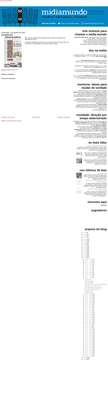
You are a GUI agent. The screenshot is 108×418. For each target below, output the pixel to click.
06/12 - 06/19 (88, 319)
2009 (84, 359)
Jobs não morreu (89, 281)
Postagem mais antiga (63, 117)
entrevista (101, 65)
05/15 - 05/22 (88, 326)
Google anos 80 (102, 151)
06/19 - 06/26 (88, 317)
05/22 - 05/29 (88, 324)
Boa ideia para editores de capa (93, 287)
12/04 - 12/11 (88, 264)
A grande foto (7, 35)
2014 (84, 252)
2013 (84, 254)
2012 (84, 256)
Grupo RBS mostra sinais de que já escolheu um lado (97, 189)
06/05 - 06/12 (88, 321)
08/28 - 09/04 (88, 301)
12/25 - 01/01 (88, 259)
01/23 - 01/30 (88, 351)
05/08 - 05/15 (88, 327)
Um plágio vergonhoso (101, 158)
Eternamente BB (102, 173)
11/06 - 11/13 (88, 271)
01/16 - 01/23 (88, 352)
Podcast (79, 60)
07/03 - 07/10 (88, 314)
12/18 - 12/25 (88, 261)
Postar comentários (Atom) (13, 120)
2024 (84, 236)
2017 (84, 247)
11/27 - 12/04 (88, 266)
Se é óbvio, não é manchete (92, 286)
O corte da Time (89, 291)
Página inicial (36, 117)
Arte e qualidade (89, 282)
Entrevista (76, 75)
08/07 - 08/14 (88, 306)
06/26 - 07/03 (88, 316)
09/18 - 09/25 (88, 296)
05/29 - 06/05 (88, 322)
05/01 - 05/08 (88, 329)
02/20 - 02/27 (88, 346)
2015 (84, 251)
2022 (84, 239)
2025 (84, 234)
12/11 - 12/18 (88, 262)
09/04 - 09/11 (88, 299)
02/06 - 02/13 (88, 347)
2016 (84, 249)
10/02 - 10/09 (88, 277)
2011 (84, 257)
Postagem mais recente (8, 117)
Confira (105, 45)
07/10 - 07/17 (88, 312)
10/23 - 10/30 (88, 272)
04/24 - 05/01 (88, 331)
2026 (84, 232)
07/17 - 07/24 (88, 311)
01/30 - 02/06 (88, 349)
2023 (84, 237)
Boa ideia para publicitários (92, 289)
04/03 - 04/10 (88, 336)
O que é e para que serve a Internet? (97, 145)
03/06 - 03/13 (88, 342)
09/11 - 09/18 (88, 297)
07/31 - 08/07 (88, 307)
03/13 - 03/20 (88, 341)
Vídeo (75, 70)
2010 (84, 357)
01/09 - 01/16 (88, 354)
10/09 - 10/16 (88, 276)
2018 (84, 246)
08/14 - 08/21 (88, 304)
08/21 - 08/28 (88, 302)
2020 (84, 242)
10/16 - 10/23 (88, 274)
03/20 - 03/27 (88, 339)
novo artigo (89, 56)
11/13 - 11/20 (88, 269)
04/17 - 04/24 (88, 332)
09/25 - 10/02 (88, 294)
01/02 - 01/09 (88, 356)
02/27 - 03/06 (88, 344)
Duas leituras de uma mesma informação (96, 284)
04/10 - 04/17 (88, 334)
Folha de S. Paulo (11, 70)
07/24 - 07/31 (88, 309)
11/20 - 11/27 (88, 267)
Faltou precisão (89, 292)
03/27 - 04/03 (88, 337)
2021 (84, 240)
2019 (84, 244)
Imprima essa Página (6, 0)
